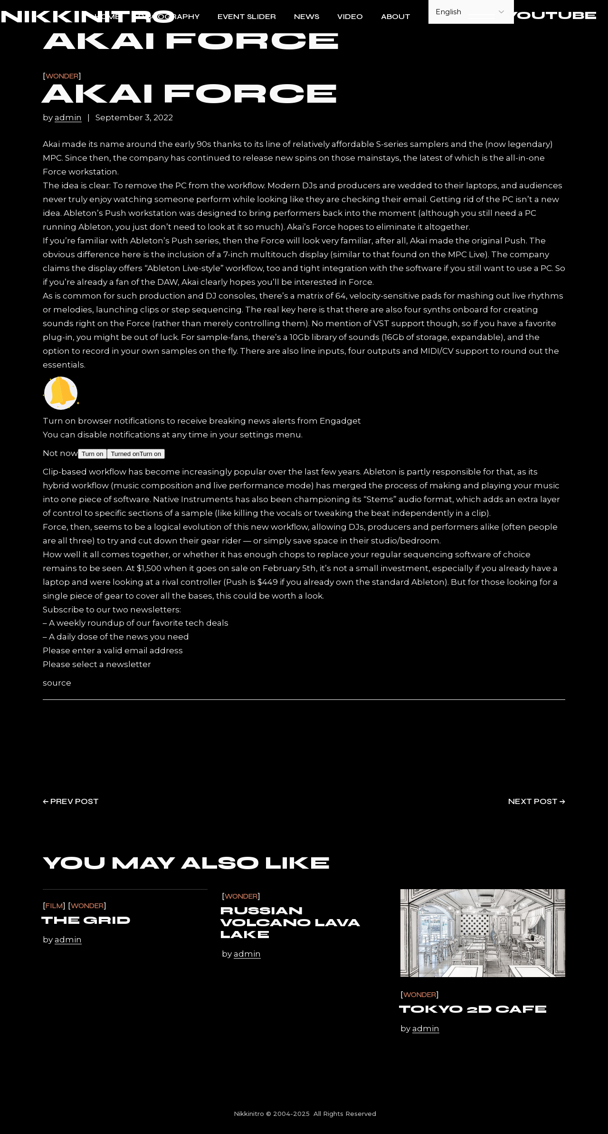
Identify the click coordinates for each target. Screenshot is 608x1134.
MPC (52, 158)
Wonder (62, 76)
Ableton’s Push (95, 213)
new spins (296, 158)
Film (54, 906)
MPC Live (466, 254)
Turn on (92, 453)
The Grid (86, 920)
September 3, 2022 (134, 118)
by (63, 118)
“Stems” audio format (407, 499)
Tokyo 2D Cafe (473, 1009)
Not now (60, 453)
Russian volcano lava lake (290, 922)
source (57, 683)
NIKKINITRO (87, 17)
